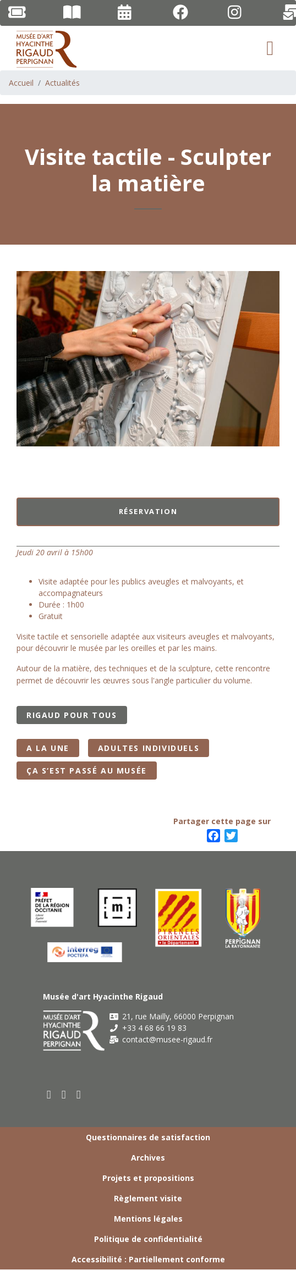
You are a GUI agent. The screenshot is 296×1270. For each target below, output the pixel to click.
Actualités (62, 83)
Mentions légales (148, 1218)
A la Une (47, 748)
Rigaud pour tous (71, 715)
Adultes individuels (148, 748)
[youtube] (64, 1094)
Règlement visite (148, 1198)
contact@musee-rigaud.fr (160, 1039)
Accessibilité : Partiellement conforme (148, 1259)
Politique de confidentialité (148, 1239)
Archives (148, 1157)
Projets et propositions (148, 1178)
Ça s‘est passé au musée (86, 770)
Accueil (21, 83)
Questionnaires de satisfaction (148, 1137)
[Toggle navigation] (270, 48)
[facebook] (49, 1094)
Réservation (148, 511)
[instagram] (79, 1094)
